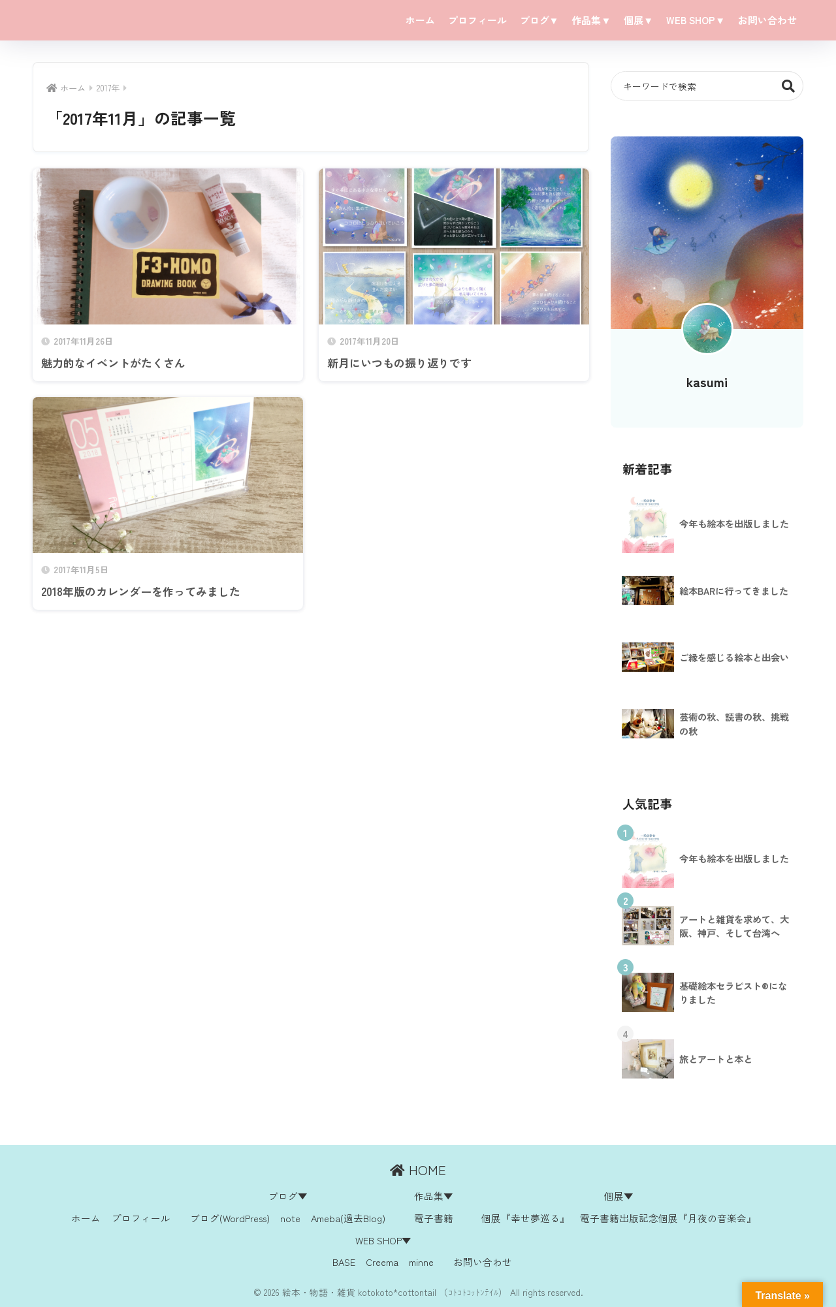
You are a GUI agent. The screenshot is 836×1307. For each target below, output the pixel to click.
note (290, 1218)
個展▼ (638, 20)
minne (421, 1262)
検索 (788, 86)
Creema (382, 1262)
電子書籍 (433, 1218)
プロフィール (477, 20)
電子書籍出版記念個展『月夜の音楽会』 (668, 1218)
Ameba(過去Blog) (348, 1218)
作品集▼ (591, 20)
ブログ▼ (539, 20)
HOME (418, 1169)
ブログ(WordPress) (230, 1218)
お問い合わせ (767, 20)
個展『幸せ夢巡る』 (525, 1218)
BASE (343, 1262)
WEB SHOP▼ (695, 20)
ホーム (420, 20)
